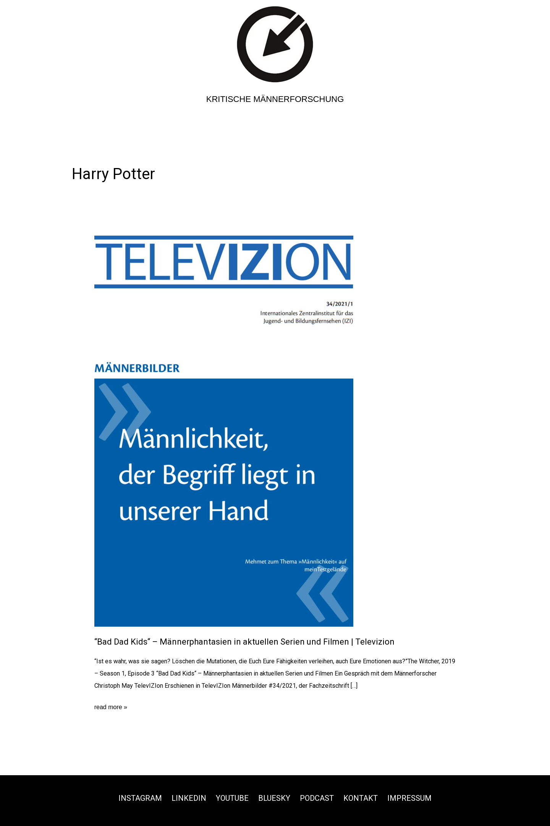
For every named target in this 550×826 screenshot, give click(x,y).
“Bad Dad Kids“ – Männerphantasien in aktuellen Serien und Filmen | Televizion (244, 642)
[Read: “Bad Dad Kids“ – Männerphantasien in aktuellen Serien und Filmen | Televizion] (223, 431)
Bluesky (274, 798)
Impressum (409, 798)
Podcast (317, 798)
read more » (110, 707)
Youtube (232, 798)
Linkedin (188, 798)
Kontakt (360, 798)
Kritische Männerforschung (275, 99)
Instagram (140, 798)
